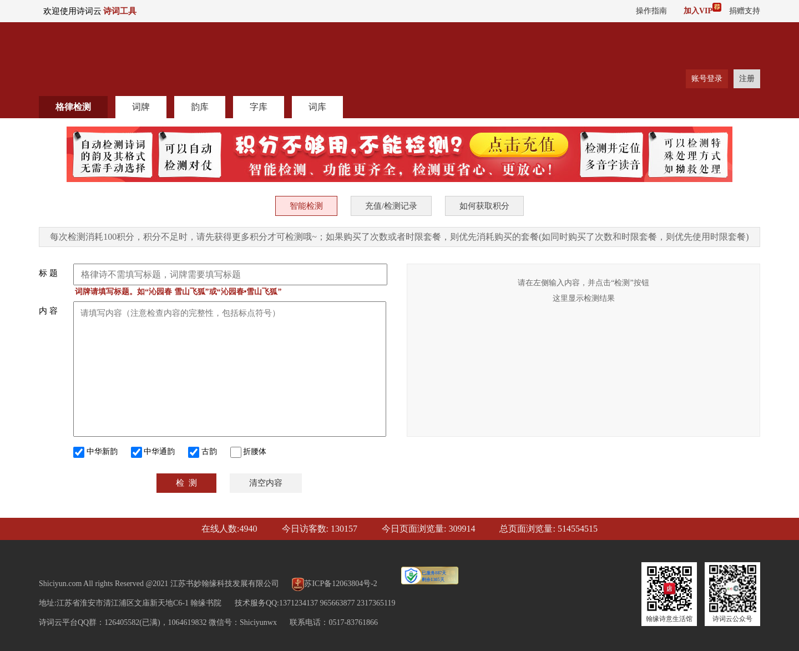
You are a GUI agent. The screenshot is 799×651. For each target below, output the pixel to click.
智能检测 (306, 205)
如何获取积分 (484, 205)
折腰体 (248, 452)
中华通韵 (153, 452)
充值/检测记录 (391, 205)
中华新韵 (95, 452)
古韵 (202, 452)
